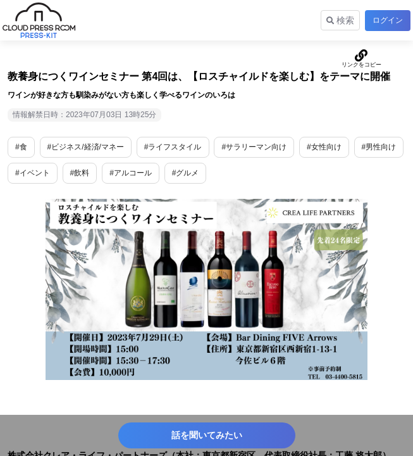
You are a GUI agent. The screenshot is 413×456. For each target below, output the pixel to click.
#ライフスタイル (173, 146)
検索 (340, 20)
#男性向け (379, 146)
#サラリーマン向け (254, 146)
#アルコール (130, 172)
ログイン (388, 20)
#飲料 (80, 172)
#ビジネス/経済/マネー (85, 146)
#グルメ (185, 172)
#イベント (32, 172)
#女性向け (324, 146)
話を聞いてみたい (206, 435)
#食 (21, 146)
